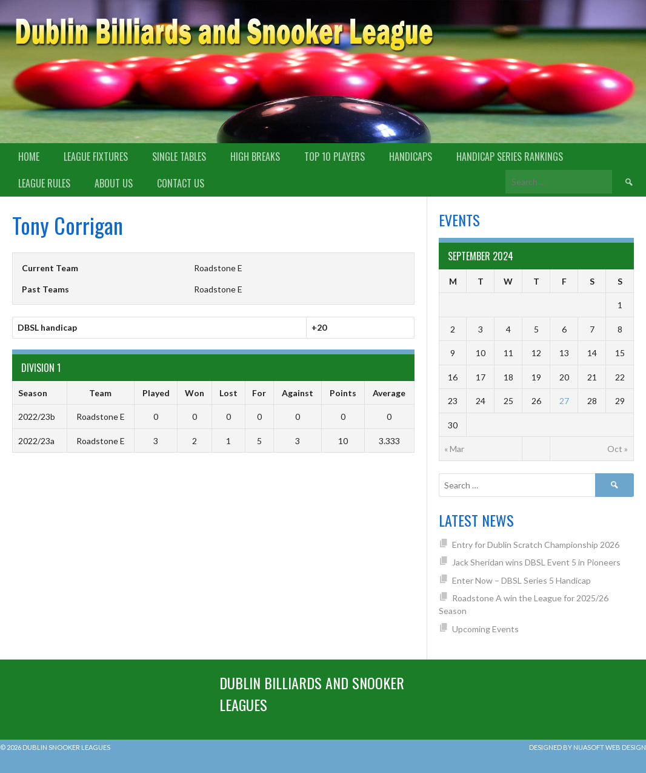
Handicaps (410, 156)
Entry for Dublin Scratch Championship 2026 (535, 544)
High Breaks (255, 156)
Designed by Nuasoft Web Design (587, 747)
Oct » (617, 449)
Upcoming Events (485, 629)
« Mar (454, 449)
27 (564, 401)
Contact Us (180, 183)
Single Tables (179, 156)
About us (114, 183)
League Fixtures (96, 156)
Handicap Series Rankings (509, 156)
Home (28, 156)
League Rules (44, 183)
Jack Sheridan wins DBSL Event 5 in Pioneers (536, 562)
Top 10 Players (334, 156)
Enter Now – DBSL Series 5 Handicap (521, 580)
